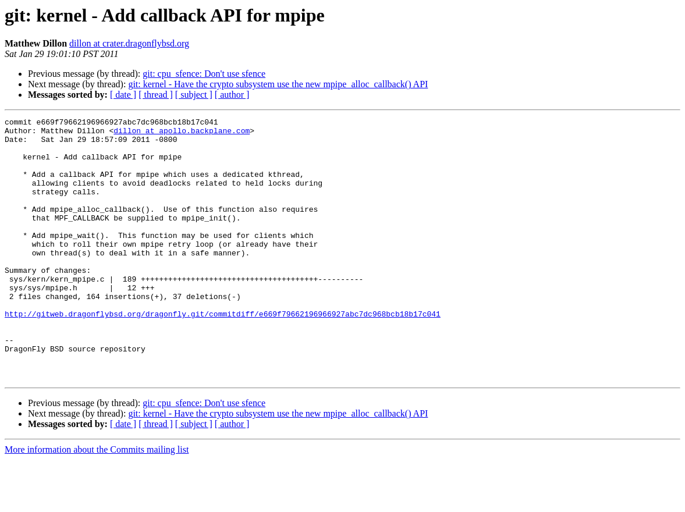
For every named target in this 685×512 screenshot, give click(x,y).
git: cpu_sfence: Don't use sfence (204, 74)
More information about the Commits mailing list (97, 502)
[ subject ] (193, 94)
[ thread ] (156, 94)
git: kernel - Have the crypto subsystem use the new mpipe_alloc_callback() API (278, 84)
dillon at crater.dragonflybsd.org (129, 43)
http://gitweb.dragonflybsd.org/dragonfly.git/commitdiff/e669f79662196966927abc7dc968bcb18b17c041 (223, 354)
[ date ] (123, 94)
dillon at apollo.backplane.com (181, 134)
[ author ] (232, 94)
